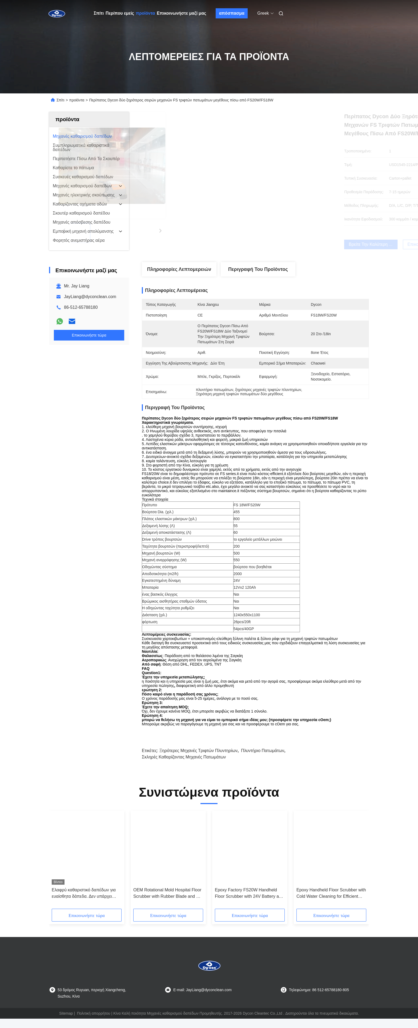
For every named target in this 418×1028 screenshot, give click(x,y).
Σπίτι (99, 13)
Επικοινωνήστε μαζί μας (181, 13)
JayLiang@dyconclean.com (90, 296)
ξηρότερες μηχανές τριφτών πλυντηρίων (198, 760)
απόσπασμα (231, 13)
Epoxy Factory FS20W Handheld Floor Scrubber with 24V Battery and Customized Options (249, 903)
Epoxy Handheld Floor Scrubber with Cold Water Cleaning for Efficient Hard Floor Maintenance (331, 903)
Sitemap (66, 1023)
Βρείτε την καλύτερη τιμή (286, 244)
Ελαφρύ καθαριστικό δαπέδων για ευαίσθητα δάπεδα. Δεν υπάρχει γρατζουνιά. (84, 903)
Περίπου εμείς (120, 13)
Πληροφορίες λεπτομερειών (179, 269)
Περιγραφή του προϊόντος (258, 269)
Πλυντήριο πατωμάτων (262, 760)
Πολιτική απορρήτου (93, 1023)
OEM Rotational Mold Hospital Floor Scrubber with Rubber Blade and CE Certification (167, 903)
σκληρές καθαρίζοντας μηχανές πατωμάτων (184, 766)
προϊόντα (145, 13)
